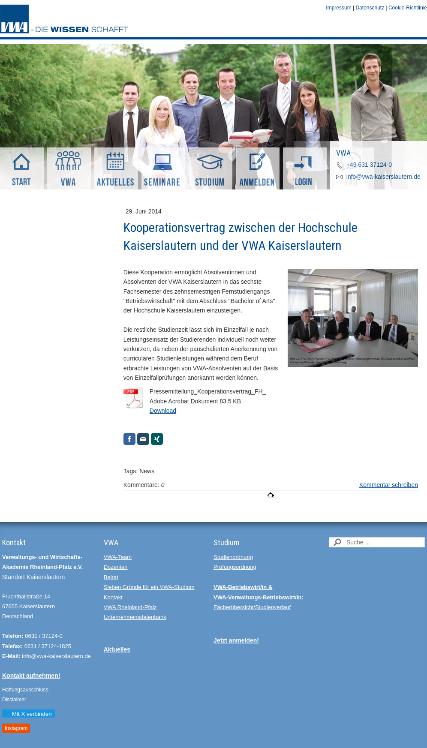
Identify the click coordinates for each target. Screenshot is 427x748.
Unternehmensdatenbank (135, 617)
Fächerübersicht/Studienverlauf (252, 607)
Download (163, 410)
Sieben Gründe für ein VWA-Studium (149, 587)
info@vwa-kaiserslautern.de (383, 176)
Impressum (338, 8)
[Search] (377, 542)
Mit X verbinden (28, 714)
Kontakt (113, 597)
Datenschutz (369, 8)
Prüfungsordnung (235, 567)
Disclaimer (14, 700)
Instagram (16, 728)
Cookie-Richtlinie (407, 8)
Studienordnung (233, 557)
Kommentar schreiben (388, 484)
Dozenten (116, 567)
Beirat (111, 577)
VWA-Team (118, 557)
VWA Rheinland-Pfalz (130, 607)
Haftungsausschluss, (26, 690)
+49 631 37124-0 (369, 164)
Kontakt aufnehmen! (31, 675)
